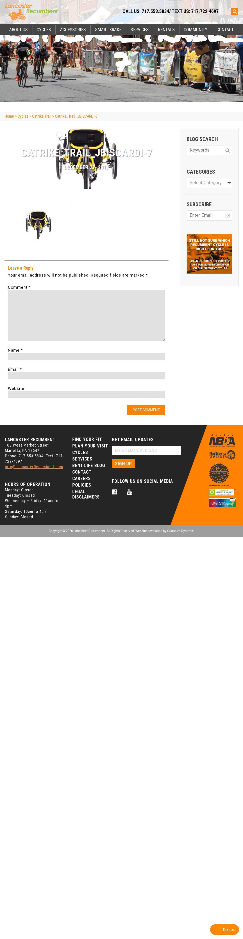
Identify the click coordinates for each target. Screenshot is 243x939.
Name (15, 350)
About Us (18, 29)
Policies (81, 485)
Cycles (44, 29)
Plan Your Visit (90, 446)
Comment (19, 287)
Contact (225, 29)
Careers (81, 478)
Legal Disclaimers (86, 494)
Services (140, 29)
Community (195, 29)
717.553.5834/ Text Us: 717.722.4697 (180, 11)
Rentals (166, 29)
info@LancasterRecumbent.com (34, 466)
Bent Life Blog (88, 465)
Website (16, 388)
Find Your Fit (87, 439)
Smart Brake (108, 29)
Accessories (73, 29)
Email (15, 369)
